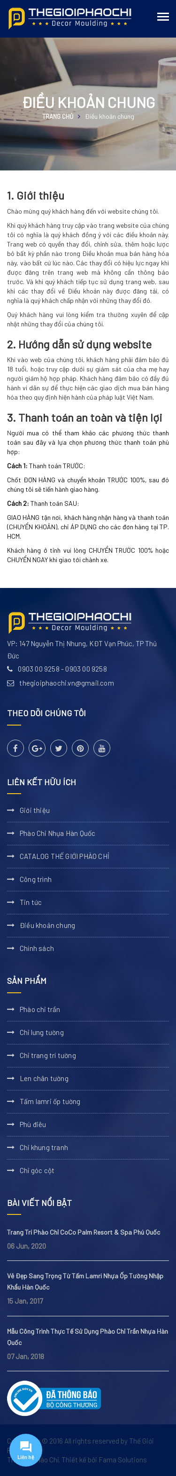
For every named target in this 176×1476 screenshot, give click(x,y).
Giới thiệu (35, 810)
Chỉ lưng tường (42, 1032)
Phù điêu (33, 1124)
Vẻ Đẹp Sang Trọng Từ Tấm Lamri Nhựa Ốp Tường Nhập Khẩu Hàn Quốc (85, 1281)
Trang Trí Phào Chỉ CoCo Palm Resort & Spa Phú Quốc (83, 1232)
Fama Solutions (123, 1459)
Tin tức (31, 902)
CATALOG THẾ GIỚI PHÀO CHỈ (64, 856)
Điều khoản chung (47, 925)
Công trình (36, 879)
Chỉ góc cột (37, 1170)
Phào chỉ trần (40, 1009)
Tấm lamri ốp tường (50, 1101)
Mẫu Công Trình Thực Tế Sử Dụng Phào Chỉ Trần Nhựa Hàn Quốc (87, 1336)
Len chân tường (44, 1078)
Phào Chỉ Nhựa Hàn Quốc (57, 833)
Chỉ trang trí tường (48, 1055)
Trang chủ (57, 116)
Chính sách (37, 948)
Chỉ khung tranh (44, 1147)
